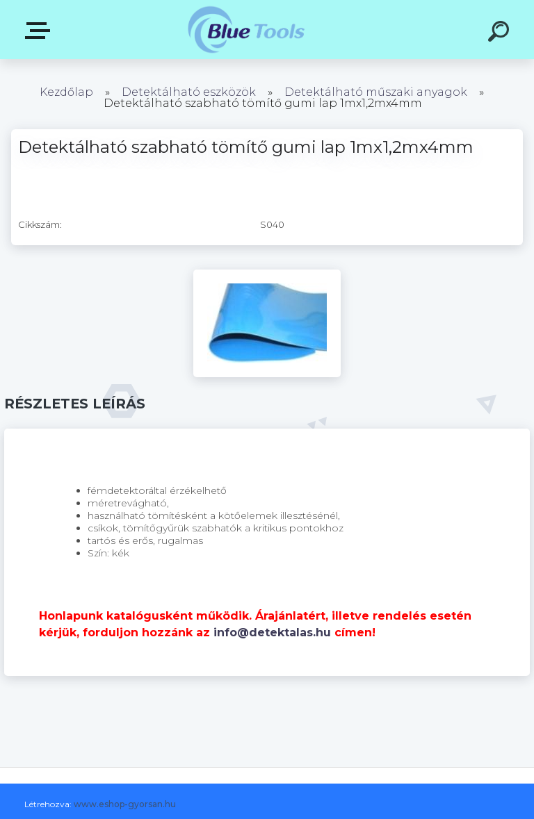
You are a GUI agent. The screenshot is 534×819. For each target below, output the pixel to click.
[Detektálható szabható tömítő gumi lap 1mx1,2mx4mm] (267, 274)
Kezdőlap (66, 92)
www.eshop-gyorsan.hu (125, 804)
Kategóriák (40, 30)
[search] (500, 33)
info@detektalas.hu (272, 632)
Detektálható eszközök (189, 92)
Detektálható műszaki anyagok (375, 92)
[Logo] (246, 29)
